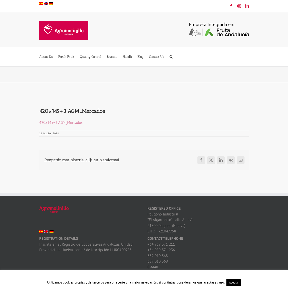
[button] (171, 56)
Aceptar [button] (233, 282)
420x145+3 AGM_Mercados (61, 122)
